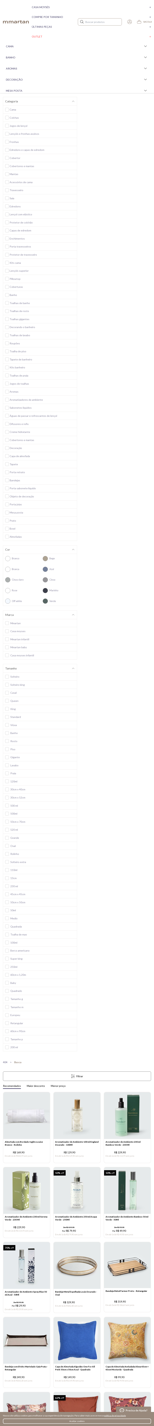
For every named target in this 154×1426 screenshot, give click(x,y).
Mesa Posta (77, 90)
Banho (77, 57)
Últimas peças (91, 27)
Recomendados (12, 1085)
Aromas (77, 68)
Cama (77, 46)
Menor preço (58, 1085)
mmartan (16, 21)
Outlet (91, 36)
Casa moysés (91, 7)
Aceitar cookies (77, 1421)
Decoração (77, 79)
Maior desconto (36, 1085)
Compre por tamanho (91, 17)
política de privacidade (115, 1415)
